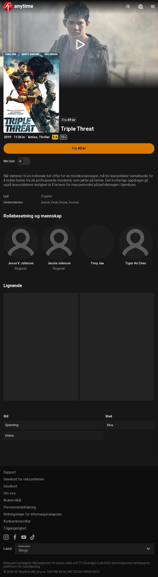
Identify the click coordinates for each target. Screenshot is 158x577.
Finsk (54, 202)
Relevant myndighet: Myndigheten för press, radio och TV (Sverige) (50, 563)
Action (32, 137)
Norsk (63, 202)
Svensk (74, 202)
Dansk (45, 202)
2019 (7, 137)
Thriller (44, 137)
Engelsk (46, 196)
